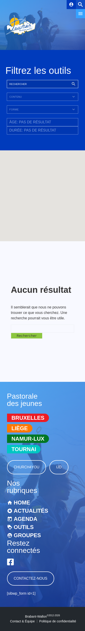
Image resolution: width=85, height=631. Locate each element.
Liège (20, 428)
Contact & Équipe (22, 621)
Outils (24, 527)
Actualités (31, 511)
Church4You (26, 467)
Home (22, 502)
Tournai (24, 449)
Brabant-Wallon (42, 616)
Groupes (27, 535)
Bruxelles (28, 418)
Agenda (25, 519)
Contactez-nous (30, 578)
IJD (59, 467)
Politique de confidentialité (57, 621)
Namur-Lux (28, 439)
